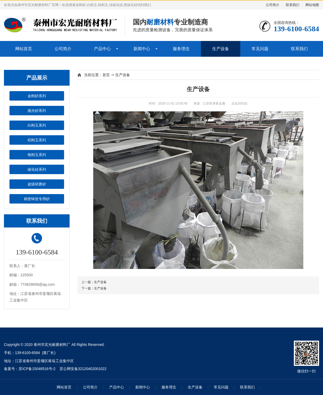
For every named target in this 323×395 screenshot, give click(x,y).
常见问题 (260, 48)
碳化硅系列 (37, 169)
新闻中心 (141, 48)
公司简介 (272, 5)
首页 (106, 75)
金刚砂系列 (37, 96)
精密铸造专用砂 (37, 199)
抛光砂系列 (37, 110)
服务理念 (181, 48)
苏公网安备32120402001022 (83, 369)
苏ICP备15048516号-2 (37, 369)
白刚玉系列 (37, 125)
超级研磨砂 (37, 184)
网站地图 (312, 5)
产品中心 (102, 48)
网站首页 (23, 48)
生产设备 (220, 48)
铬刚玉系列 (37, 155)
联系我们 (292, 5)
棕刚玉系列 (37, 140)
